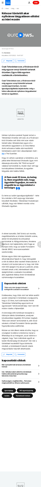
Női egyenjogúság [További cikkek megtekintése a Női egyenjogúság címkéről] (26, 390)
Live (36, 3)
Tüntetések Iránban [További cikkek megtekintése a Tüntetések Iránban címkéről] (23, 395)
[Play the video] (20, 35)
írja (3, 153)
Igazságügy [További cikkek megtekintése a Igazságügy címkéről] (8, 390)
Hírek (7, 8)
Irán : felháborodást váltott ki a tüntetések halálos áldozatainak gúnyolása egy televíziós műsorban (16, 374)
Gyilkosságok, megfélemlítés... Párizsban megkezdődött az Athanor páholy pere (16, 382)
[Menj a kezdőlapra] (7, 2)
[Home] (2, 8)
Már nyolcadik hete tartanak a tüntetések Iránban (16, 366)
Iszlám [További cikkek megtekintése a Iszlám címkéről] (6, 395)
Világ (12, 8)
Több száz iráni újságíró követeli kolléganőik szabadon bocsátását (16, 288)
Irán (18, 8)
